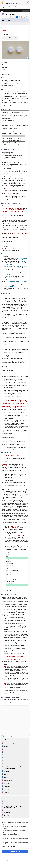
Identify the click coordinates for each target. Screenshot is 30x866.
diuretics (4, 69)
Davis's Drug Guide (8, 14)
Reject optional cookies (15, 856)
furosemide (6, 20)
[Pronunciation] (14, 38)
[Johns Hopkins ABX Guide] (15, 746)
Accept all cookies (15, 851)
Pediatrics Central (11, 3)
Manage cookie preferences (15, 860)
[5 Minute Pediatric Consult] (15, 743)
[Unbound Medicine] (26, 2)
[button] (26, 11)
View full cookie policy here (8, 846)
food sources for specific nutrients (15, 642)
